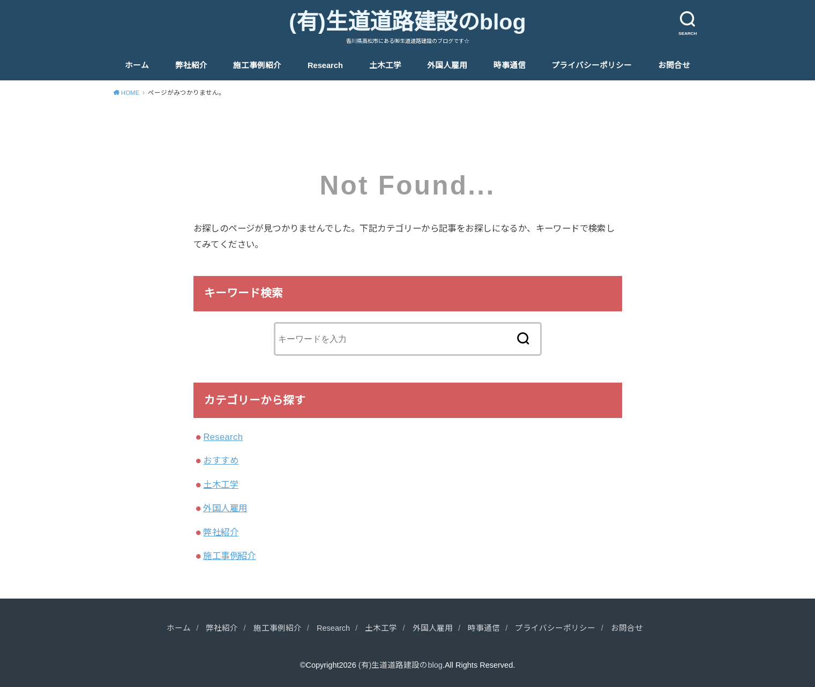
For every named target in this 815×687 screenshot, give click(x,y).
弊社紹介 (191, 65)
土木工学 (385, 65)
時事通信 (510, 65)
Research (325, 65)
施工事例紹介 (257, 65)
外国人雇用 (447, 65)
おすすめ (220, 460)
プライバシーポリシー (591, 65)
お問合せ (674, 65)
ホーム (137, 65)
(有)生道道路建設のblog (407, 22)
